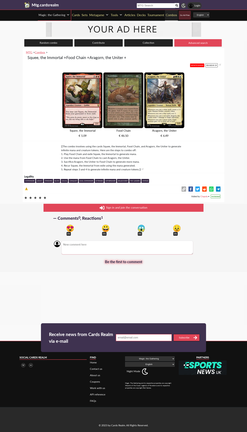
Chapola (204, 196)
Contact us (96, 368)
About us (95, 375)
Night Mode (133, 371)
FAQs (93, 400)
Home (93, 362)
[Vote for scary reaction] (141, 228)
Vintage (145, 181)
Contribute (98, 42)
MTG (29, 52)
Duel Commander (86, 181)
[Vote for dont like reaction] (176, 228)
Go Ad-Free (185, 15)
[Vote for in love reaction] (70, 228)
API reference (97, 394)
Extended (99, 181)
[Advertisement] (123, 294)
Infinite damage (197, 65)
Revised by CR (211, 65)
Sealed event (123, 181)
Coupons (95, 381)
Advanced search (198, 42)
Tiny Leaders (135, 181)
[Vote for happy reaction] (105, 228)
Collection (148, 42)
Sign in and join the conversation (123, 207)
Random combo (48, 42)
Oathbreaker (110, 181)
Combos (40, 52)
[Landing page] (27, 5)
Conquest (73, 181)
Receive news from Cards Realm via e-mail (81, 338)
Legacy (39, 181)
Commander (30, 181)
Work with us (97, 387)
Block (57, 181)
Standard (48, 181)
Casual (64, 181)
